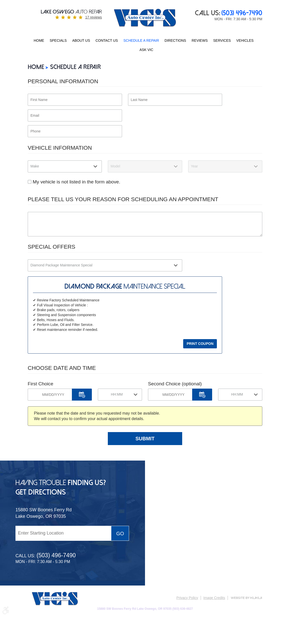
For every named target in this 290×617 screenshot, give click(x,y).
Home (39, 40)
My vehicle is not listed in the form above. (76, 181)
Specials (58, 40)
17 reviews (93, 17)
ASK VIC (146, 50)
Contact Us (107, 40)
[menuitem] (39, 40)
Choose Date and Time (62, 368)
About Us (81, 40)
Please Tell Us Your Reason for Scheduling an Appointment (123, 199)
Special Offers (51, 247)
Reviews (200, 40)
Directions (175, 40)
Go (120, 533)
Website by (246, 598)
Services (222, 40)
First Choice (40, 383)
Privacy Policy (187, 598)
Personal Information (63, 81)
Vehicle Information (60, 148)
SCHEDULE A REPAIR (141, 40)
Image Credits (214, 598)
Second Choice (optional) (175, 383)
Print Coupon (200, 344)
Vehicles (245, 40)
